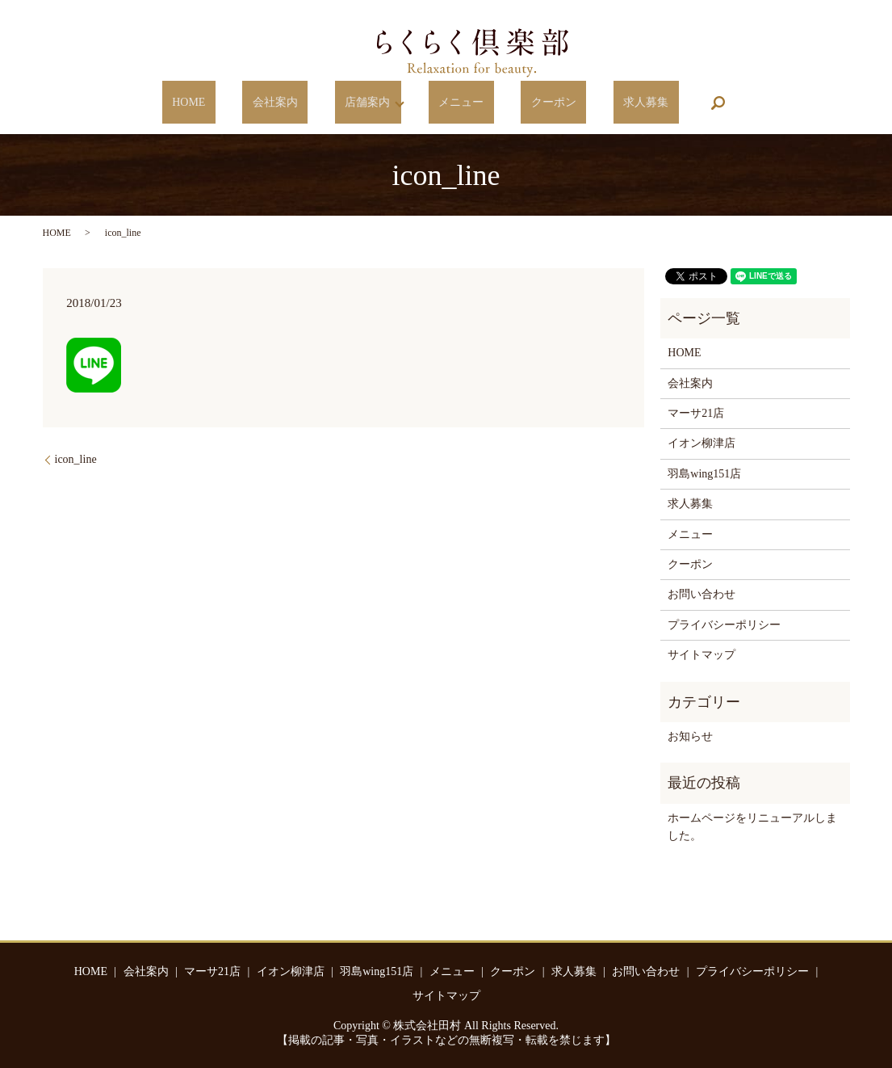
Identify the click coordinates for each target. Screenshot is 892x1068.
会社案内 (300, 103)
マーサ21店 (696, 413)
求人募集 (600, 103)
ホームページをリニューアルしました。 (752, 827)
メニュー (456, 103)
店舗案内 (373, 103)
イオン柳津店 (701, 443)
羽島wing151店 (704, 474)
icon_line (76, 459)
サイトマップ (701, 655)
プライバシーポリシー (724, 625)
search (663, 102)
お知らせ (690, 736)
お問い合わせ (701, 594)
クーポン (528, 103)
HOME (233, 103)
